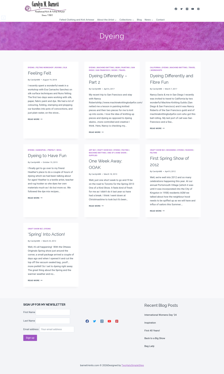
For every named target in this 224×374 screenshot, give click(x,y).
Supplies (93, 155)
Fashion (189, 150)
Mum (117, 68)
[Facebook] (176, 8)
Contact (160, 19)
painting (125, 68)
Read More (35, 119)
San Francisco (103, 70)
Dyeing (31, 68)
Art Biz (92, 150)
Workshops (156, 70)
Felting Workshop (45, 68)
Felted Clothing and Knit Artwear (76, 19)
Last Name (29, 320)
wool (59, 150)
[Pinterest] (198, 8)
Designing (171, 150)
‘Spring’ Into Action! (46, 234)
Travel (122, 70)
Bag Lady (149, 346)
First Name (29, 312)
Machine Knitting (105, 68)
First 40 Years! (152, 330)
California (155, 68)
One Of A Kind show (117, 153)
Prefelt (51, 150)
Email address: (48, 329)
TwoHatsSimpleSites (132, 365)
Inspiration (150, 322)
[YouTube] (192, 8)
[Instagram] (187, 8)
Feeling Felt (39, 73)
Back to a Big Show (154, 338)
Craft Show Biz (104, 150)
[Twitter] (181, 8)
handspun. (41, 150)
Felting (125, 150)
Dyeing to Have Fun (47, 155)
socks (114, 70)
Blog (139, 19)
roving (58, 68)
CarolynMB (35, 80)
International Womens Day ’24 (160, 314)
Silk (65, 68)
